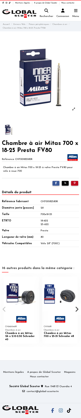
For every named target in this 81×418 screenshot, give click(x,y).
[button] (4, 309)
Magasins (69, 372)
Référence (8, 159)
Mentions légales (23, 3)
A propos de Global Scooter (46, 3)
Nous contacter (68, 3)
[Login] (63, 13)
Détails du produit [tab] (17, 192)
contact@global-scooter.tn (43, 391)
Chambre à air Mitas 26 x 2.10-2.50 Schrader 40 (20, 336)
